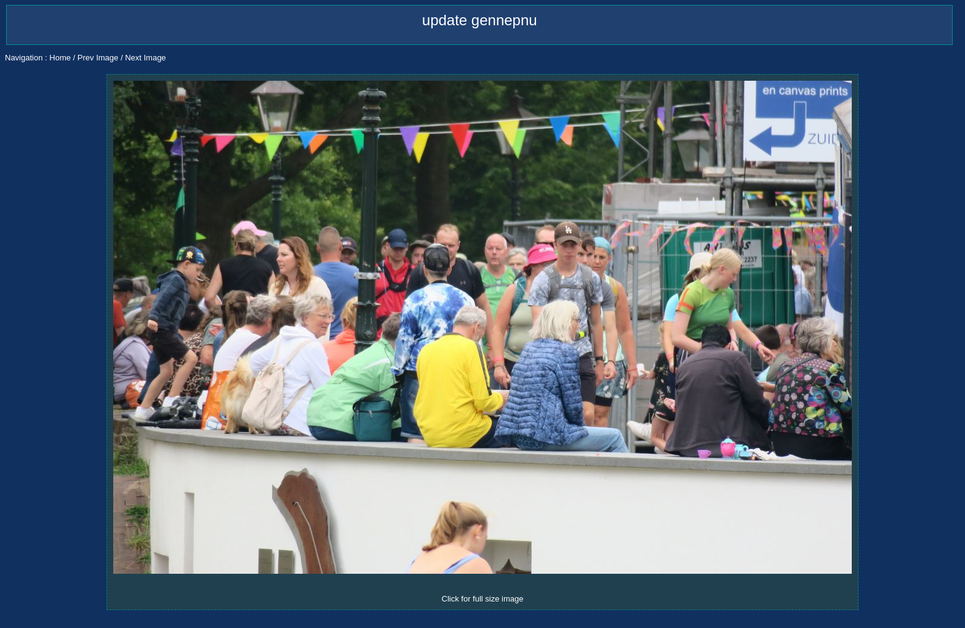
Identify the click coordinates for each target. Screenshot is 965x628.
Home (60, 57)
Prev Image (98, 57)
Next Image (145, 57)
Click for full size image (483, 598)
